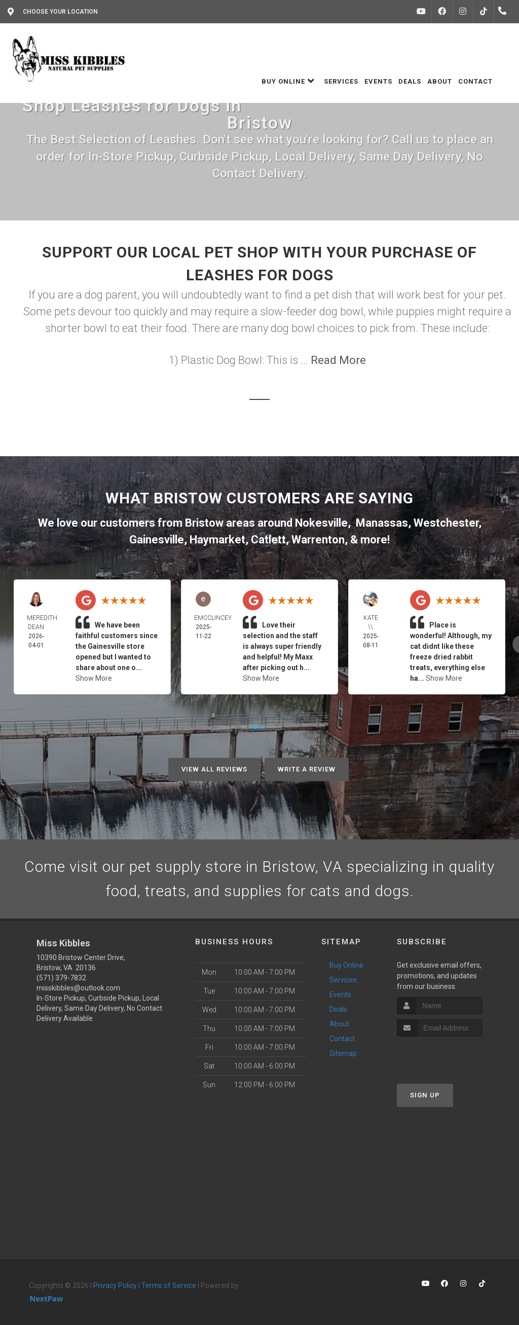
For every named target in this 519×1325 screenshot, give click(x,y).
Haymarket (217, 539)
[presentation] (451, 1056)
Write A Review (307, 769)
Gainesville (156, 539)
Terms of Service (168, 1285)
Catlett (268, 539)
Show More (94, 678)
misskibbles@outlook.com (78, 988)
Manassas (382, 523)
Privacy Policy (115, 1285)
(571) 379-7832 (61, 978)
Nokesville (321, 523)
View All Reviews (214, 769)
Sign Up (425, 1095)
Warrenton (318, 539)
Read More (338, 360)
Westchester (446, 523)
